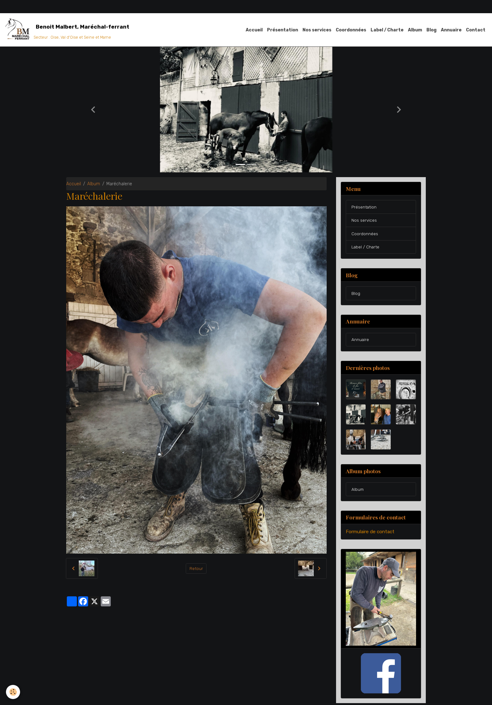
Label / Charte (387, 30)
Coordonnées (351, 30)
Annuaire (451, 30)
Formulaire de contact (370, 533)
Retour (196, 569)
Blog (431, 30)
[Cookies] (13, 692)
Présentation (282, 30)
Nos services (316, 30)
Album (415, 30)
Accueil (254, 30)
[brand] (68, 30)
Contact (475, 30)
